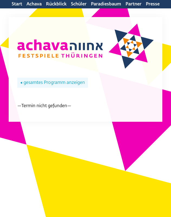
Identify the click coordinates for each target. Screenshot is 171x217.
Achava (34, 4)
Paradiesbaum (106, 4)
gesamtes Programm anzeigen (52, 83)
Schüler (79, 4)
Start (17, 4)
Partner (134, 4)
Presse (153, 4)
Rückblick (56, 4)
